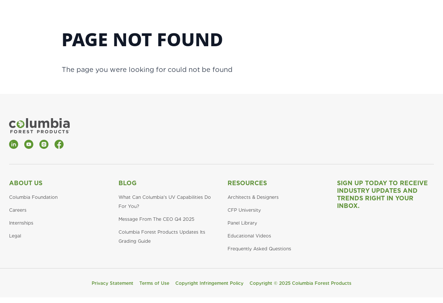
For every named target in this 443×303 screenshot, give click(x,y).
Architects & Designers (253, 197)
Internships (21, 223)
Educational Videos (249, 236)
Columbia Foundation (33, 197)
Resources (247, 183)
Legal (15, 236)
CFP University (244, 210)
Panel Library (242, 223)
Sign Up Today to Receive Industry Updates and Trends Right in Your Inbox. (382, 194)
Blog (128, 183)
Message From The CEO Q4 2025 (156, 219)
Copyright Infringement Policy (209, 283)
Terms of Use (154, 283)
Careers (18, 210)
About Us (25, 183)
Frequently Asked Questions (259, 248)
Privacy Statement (112, 283)
